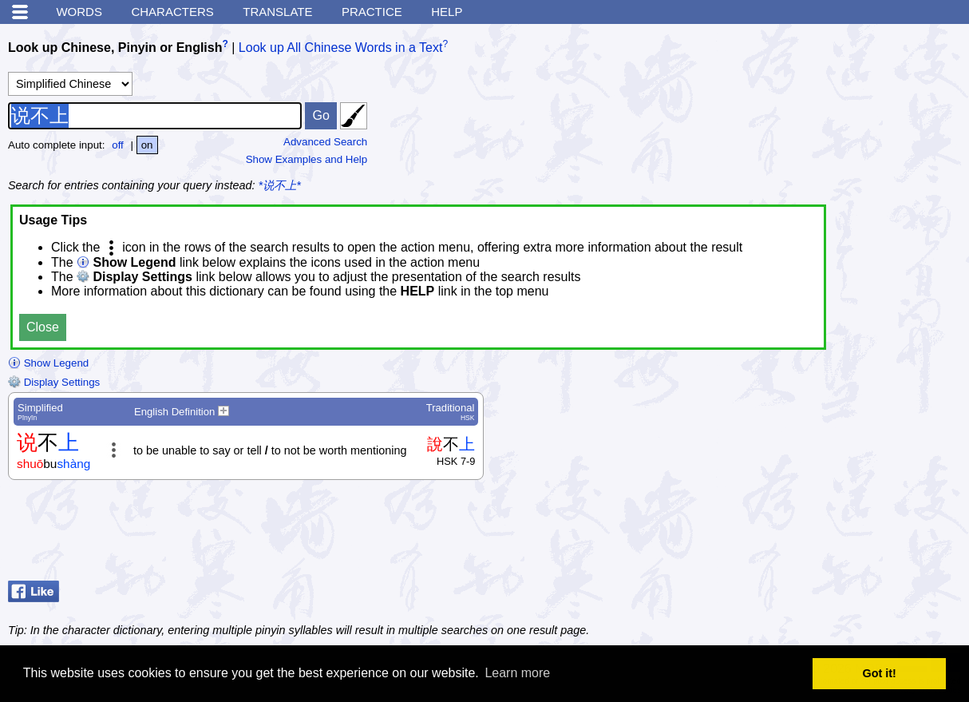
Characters (172, 11)
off (118, 145)
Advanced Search (325, 142)
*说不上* (280, 185)
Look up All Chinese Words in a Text (341, 47)
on (147, 145)
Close (42, 327)
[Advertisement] (833, 534)
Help (446, 11)
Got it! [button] (879, 673)
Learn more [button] (517, 673)
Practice (372, 11)
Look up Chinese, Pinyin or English (115, 47)
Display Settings (54, 382)
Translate (277, 11)
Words (79, 11)
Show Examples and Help (307, 159)
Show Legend (48, 363)
